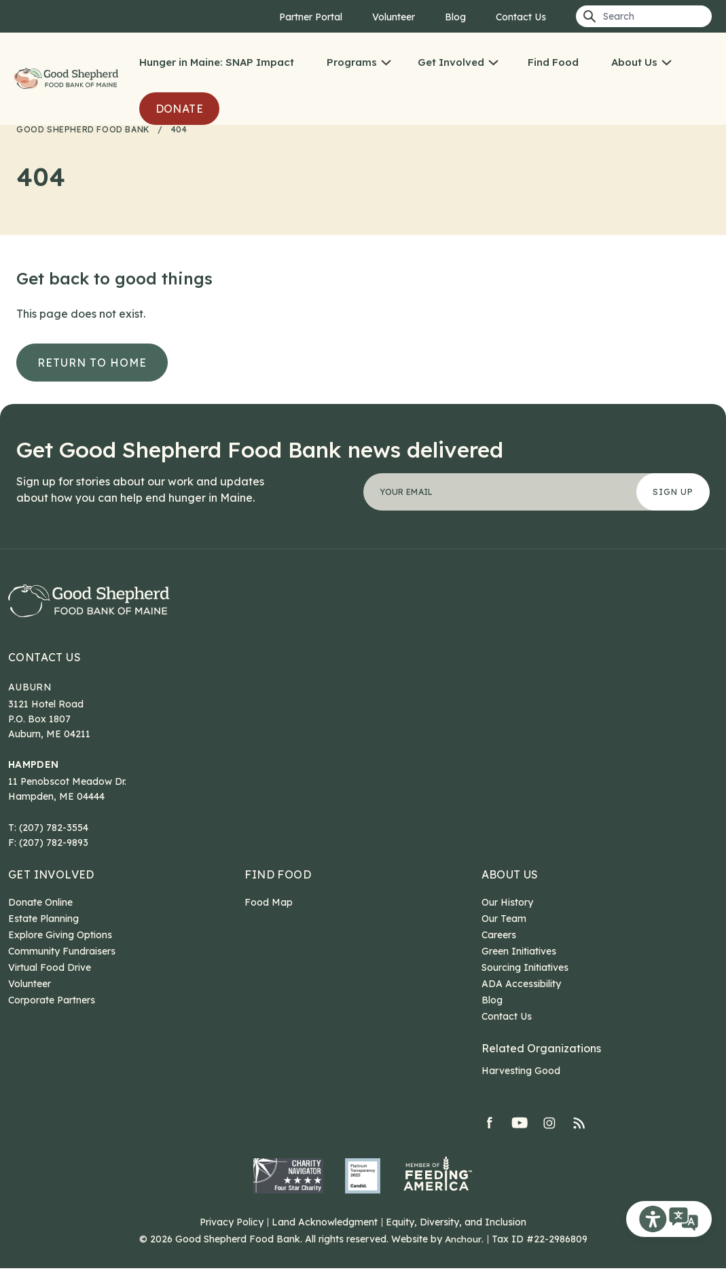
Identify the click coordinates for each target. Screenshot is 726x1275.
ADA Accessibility (521, 990)
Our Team (504, 925)
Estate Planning (43, 925)
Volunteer (393, 17)
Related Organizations (541, 1055)
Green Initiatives (519, 958)
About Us (634, 62)
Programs (352, 62)
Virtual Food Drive (49, 974)
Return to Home (92, 362)
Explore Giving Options (60, 942)
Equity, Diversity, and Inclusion (456, 1229)
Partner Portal (310, 17)
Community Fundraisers (61, 958)
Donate (179, 108)
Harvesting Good (521, 1077)
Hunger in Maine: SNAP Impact (216, 62)
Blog (455, 17)
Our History (507, 909)
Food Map (268, 909)
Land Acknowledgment (325, 1229)
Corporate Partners (51, 1007)
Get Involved (451, 62)
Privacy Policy (232, 1229)
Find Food (553, 62)
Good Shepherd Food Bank (68, 79)
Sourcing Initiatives (525, 974)
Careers (499, 942)
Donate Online (40, 909)
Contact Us (521, 17)
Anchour (463, 1246)
